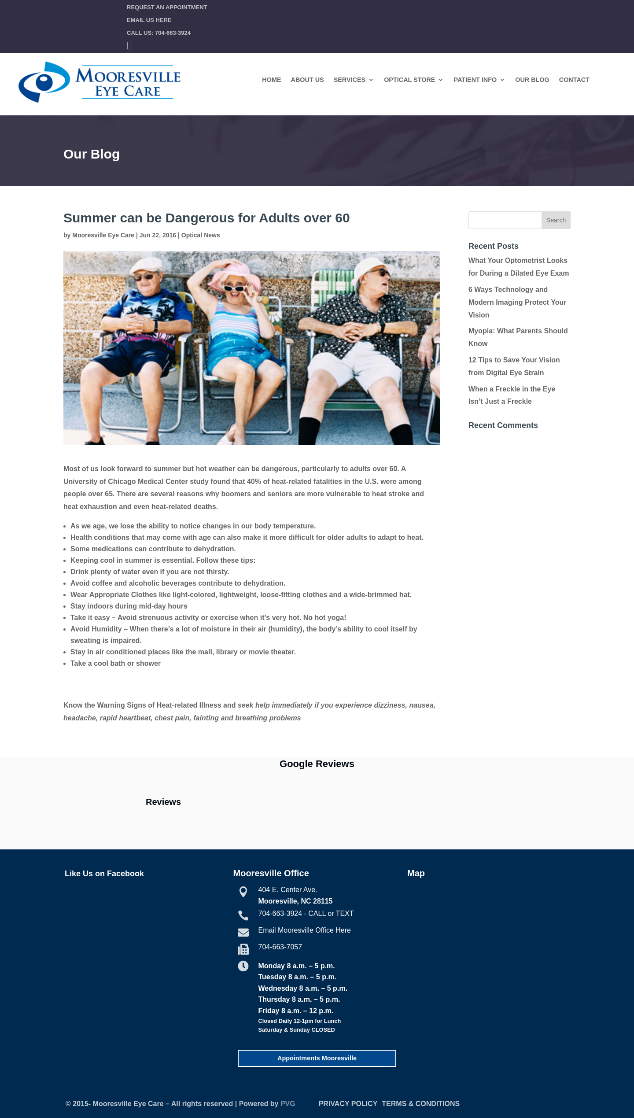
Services (350, 80)
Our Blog (532, 80)
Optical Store (409, 80)
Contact (574, 80)
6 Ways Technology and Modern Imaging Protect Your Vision (517, 302)
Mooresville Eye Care (103, 235)
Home (271, 80)
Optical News (200, 235)
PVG (287, 1103)
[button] (132, 828)
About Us (307, 80)
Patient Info (475, 80)
